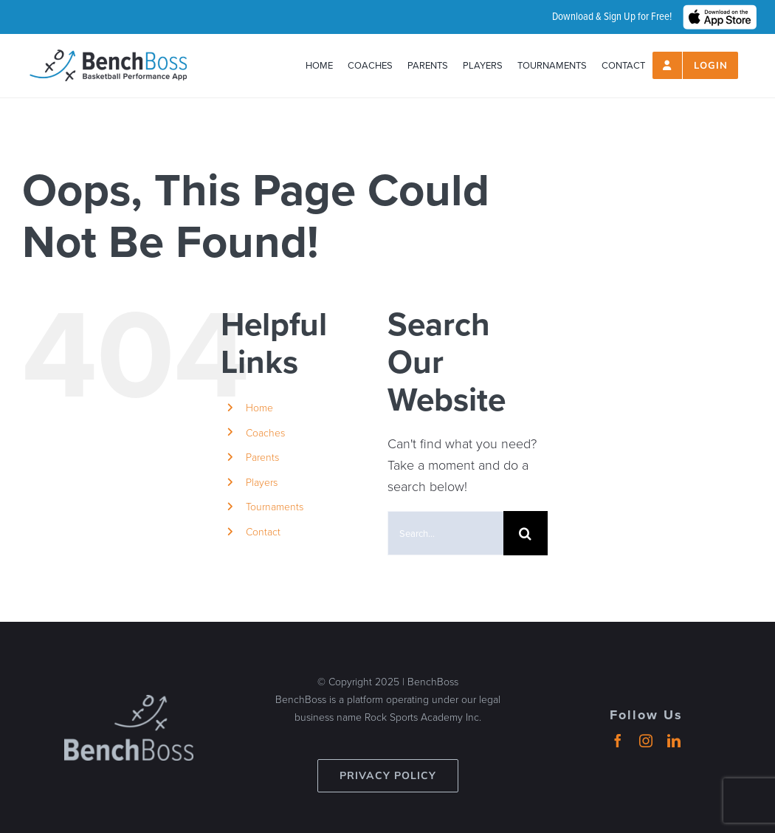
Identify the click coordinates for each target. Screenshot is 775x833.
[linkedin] (674, 740)
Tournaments (274, 506)
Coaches (265, 432)
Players (262, 482)
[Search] (525, 533)
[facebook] (617, 740)
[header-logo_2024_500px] (108, 56)
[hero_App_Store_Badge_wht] (720, 11)
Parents (262, 457)
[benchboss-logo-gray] (128, 701)
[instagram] (645, 740)
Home (259, 407)
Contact (263, 531)
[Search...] (445, 533)
